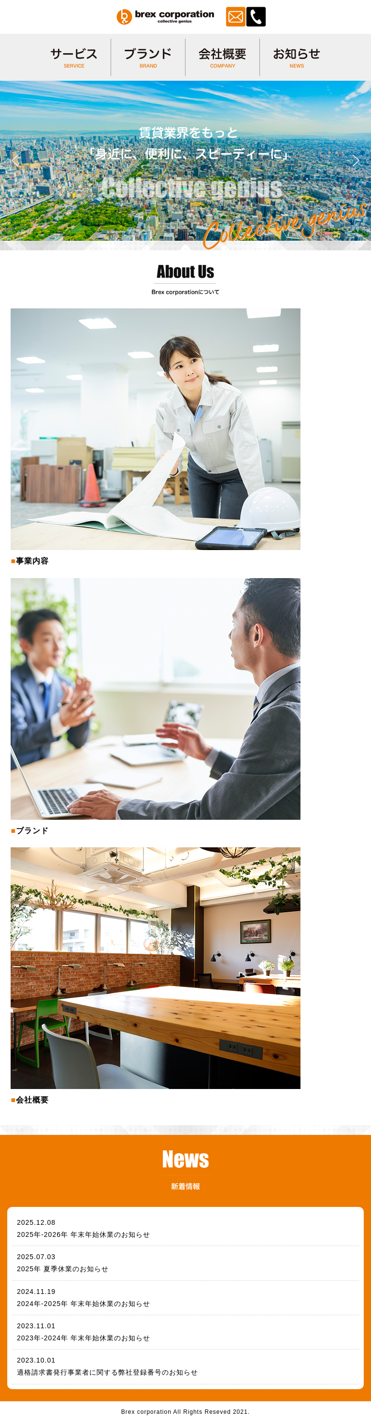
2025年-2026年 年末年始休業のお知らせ (83, 1234)
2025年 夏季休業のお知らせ (63, 1269)
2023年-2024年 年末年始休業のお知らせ (83, 1338)
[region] (185, 161)
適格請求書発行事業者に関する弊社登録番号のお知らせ (107, 1372)
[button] (15, 160)
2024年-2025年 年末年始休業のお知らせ (83, 1303)
